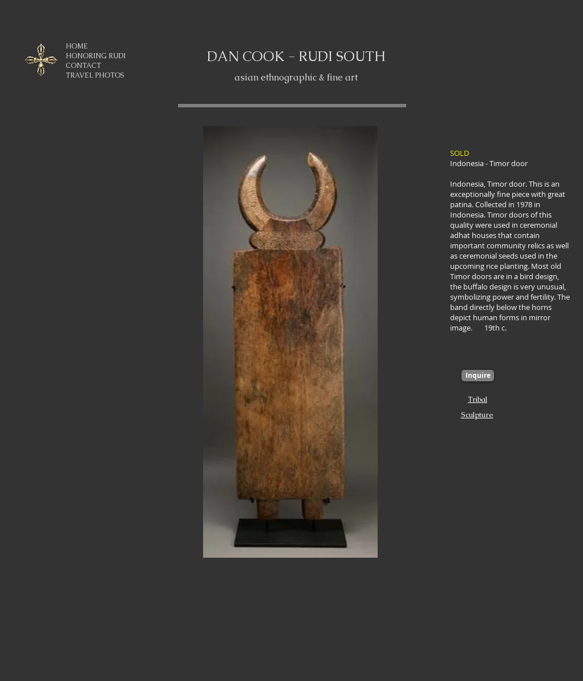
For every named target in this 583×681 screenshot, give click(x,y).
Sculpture (477, 415)
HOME (77, 46)
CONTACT (83, 65)
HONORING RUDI (95, 56)
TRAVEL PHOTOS (95, 75)
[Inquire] (477, 375)
